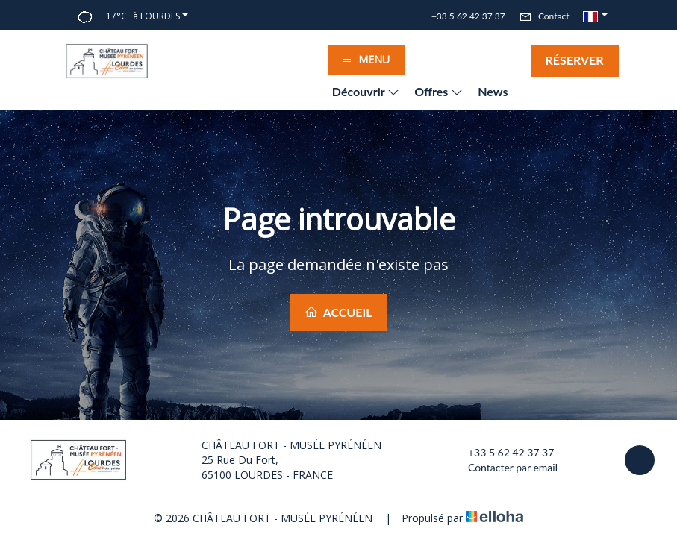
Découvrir (365, 91)
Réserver (575, 60)
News (493, 91)
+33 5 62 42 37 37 (502, 452)
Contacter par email (504, 467)
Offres (438, 91)
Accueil (338, 312)
